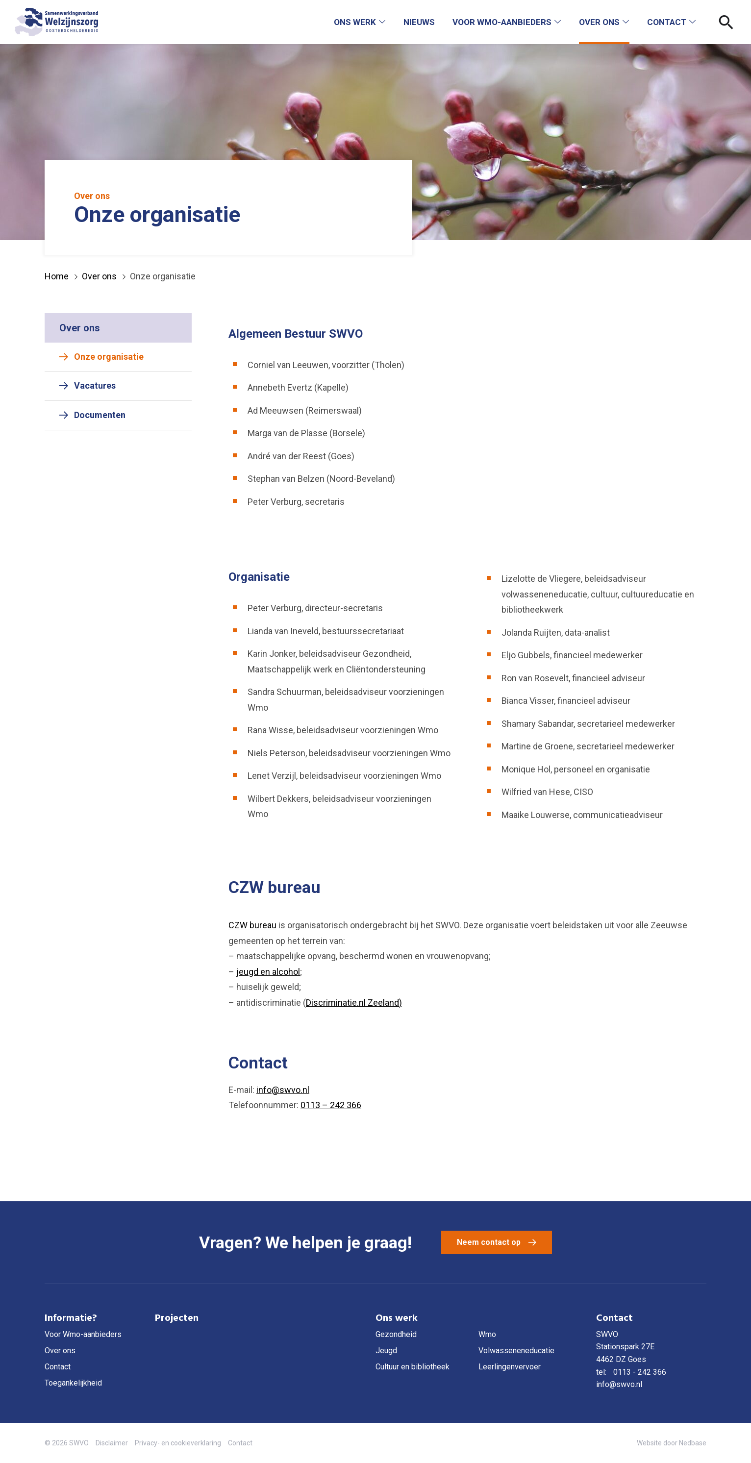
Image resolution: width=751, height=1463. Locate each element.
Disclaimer (112, 1443)
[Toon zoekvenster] (726, 22)
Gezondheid (396, 1334)
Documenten (99, 415)
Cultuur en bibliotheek (413, 1366)
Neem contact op (489, 1242)
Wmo (487, 1334)
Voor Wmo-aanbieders (501, 22)
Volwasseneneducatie (516, 1350)
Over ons (599, 22)
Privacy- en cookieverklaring (178, 1443)
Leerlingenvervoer (509, 1366)
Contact (666, 22)
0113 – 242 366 (330, 1105)
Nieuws (419, 22)
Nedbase (692, 1443)
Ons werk (355, 22)
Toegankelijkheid (73, 1383)
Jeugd (386, 1350)
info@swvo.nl (282, 1090)
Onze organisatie (109, 356)
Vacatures (95, 385)
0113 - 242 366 (639, 1372)
